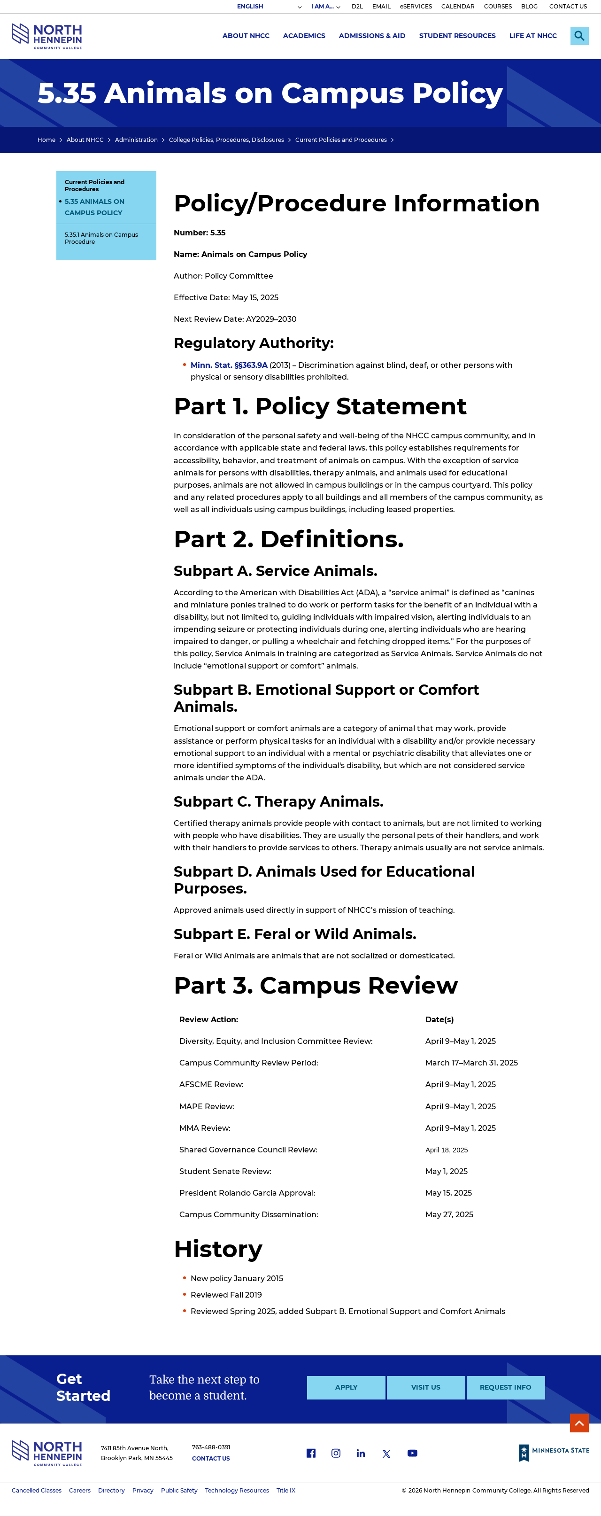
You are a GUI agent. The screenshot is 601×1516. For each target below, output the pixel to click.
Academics (304, 35)
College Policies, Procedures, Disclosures (226, 139)
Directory (111, 1490)
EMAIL (381, 6)
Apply (346, 1387)
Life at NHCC (532, 35)
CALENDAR (458, 6)
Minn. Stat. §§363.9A (229, 365)
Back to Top (579, 1423)
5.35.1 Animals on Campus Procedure (101, 238)
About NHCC (245, 35)
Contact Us (211, 1458)
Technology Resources (237, 1490)
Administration (136, 139)
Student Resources (457, 35)
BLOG (529, 6)
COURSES (498, 6)
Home (46, 139)
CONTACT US (568, 6)
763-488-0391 (211, 1447)
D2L (357, 6)
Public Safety (179, 1490)
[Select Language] (269, 6)
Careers (80, 1490)
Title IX (286, 1490)
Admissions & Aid (372, 35)
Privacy (143, 1490)
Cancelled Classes (37, 1490)
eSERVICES (416, 6)
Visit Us (425, 1387)
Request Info (506, 1387)
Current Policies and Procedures (341, 139)
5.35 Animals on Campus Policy (94, 207)
